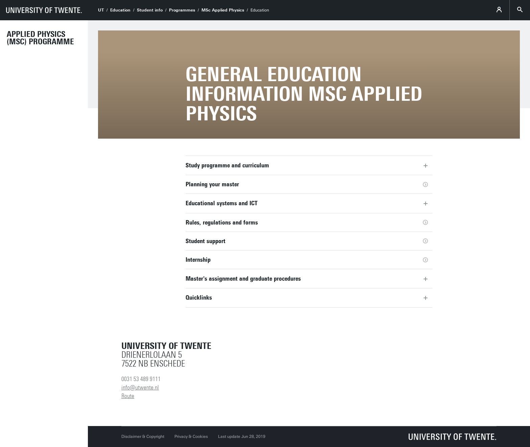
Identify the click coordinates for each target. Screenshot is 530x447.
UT (101, 10)
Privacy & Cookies (191, 436)
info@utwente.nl (140, 387)
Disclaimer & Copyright (142, 436)
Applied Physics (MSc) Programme (40, 37)
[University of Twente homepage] (44, 10)
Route (127, 396)
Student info (150, 10)
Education (120, 10)
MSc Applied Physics (222, 10)
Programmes (182, 10)
